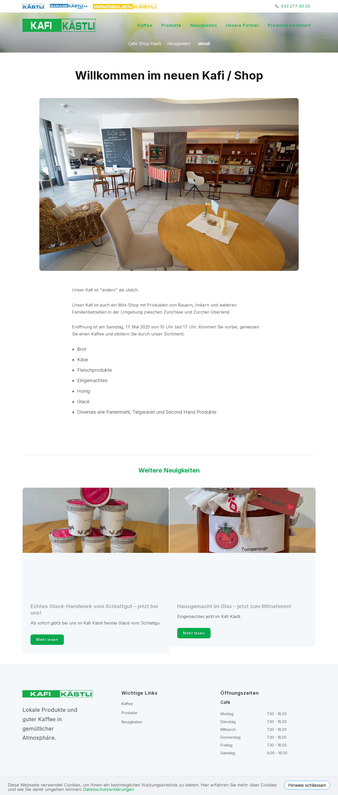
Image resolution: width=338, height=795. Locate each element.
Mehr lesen (47, 639)
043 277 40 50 (295, 6)
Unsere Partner (242, 25)
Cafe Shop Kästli (144, 43)
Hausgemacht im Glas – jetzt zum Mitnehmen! (234, 606)
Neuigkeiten (203, 25)
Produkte (171, 25)
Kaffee (145, 25)
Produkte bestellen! (289, 25)
